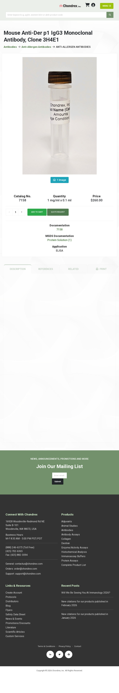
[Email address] (59, 475)
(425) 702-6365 (14, 551)
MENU (107, 6)
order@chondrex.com (25, 568)
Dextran (65, 543)
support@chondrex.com (28, 573)
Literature (11, 627)
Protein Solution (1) (59, 241)
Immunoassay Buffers (73, 556)
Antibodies (10, 47)
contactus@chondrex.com (29, 563)
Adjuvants (66, 521)
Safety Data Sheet (15, 614)
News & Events (14, 618)
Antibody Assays (70, 534)
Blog (8, 605)
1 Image (59, 181)
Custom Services (15, 636)
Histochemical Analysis (74, 551)
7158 (59, 230)
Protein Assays (69, 560)
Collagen (66, 538)
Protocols (11, 597)
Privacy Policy (65, 646)
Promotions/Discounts (18, 623)
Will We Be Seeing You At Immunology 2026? (85, 592)
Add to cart (37, 213)
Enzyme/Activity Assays (74, 547)
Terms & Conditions (46, 646)
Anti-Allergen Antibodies (36, 47)
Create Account (14, 592)
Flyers (9, 610)
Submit (57, 481)
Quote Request (58, 213)
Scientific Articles (15, 631)
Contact (77, 646)
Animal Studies (69, 525)
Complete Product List (73, 565)
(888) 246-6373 (14, 547)
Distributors (12, 601)
